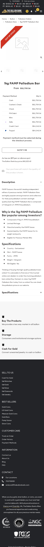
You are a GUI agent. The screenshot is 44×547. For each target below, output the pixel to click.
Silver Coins (6, 424)
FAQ (3, 465)
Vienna (6, 506)
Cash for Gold (9, 348)
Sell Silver (5, 388)
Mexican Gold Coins (9, 414)
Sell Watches (7, 381)
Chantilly (15, 506)
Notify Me (22, 150)
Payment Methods (9, 443)
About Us (5, 458)
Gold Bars (6, 417)
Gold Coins (6, 407)
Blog (4, 462)
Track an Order (7, 436)
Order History (7, 439)
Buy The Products (11, 320)
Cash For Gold (7, 378)
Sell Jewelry (6, 394)
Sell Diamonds (7, 391)
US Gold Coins (7, 410)
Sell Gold (5, 385)
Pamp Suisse (6, 420)
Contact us (6, 455)
